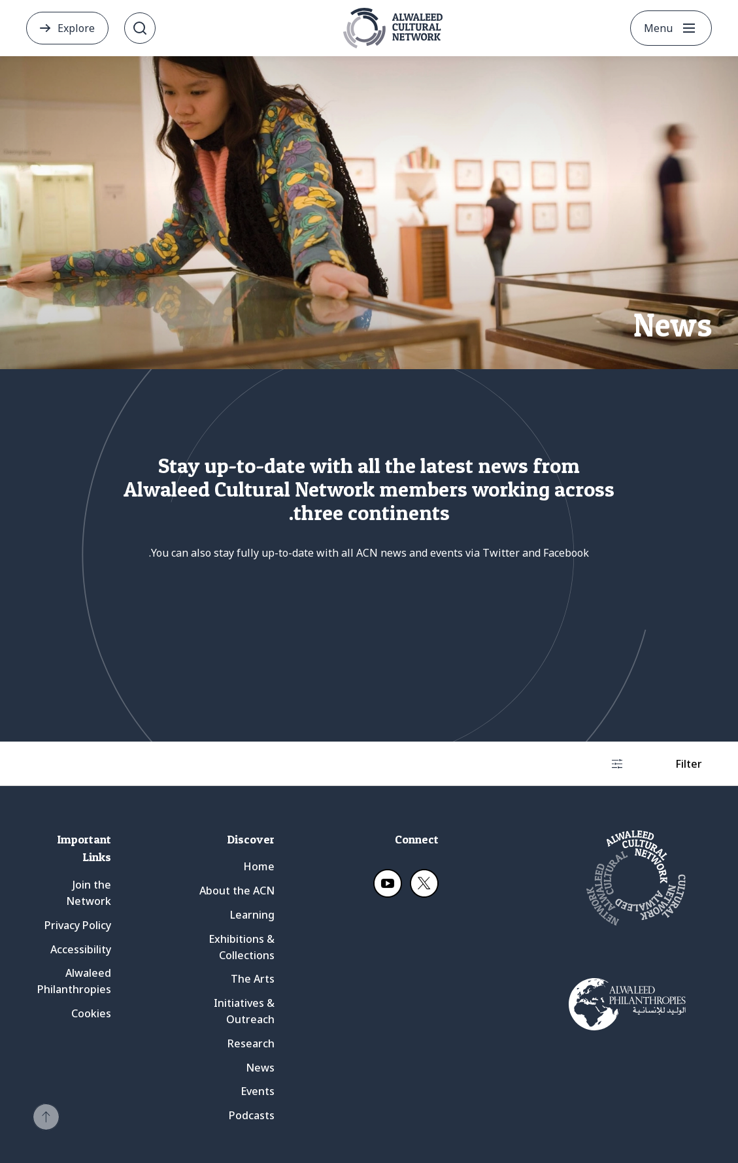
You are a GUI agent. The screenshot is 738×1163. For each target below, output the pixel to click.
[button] (46, 1117)
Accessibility (80, 949)
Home (259, 866)
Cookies (91, 1013)
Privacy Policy (77, 925)
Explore (76, 28)
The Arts (253, 979)
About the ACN (237, 890)
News (260, 1067)
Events (258, 1091)
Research (251, 1043)
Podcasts (252, 1115)
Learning (252, 915)
